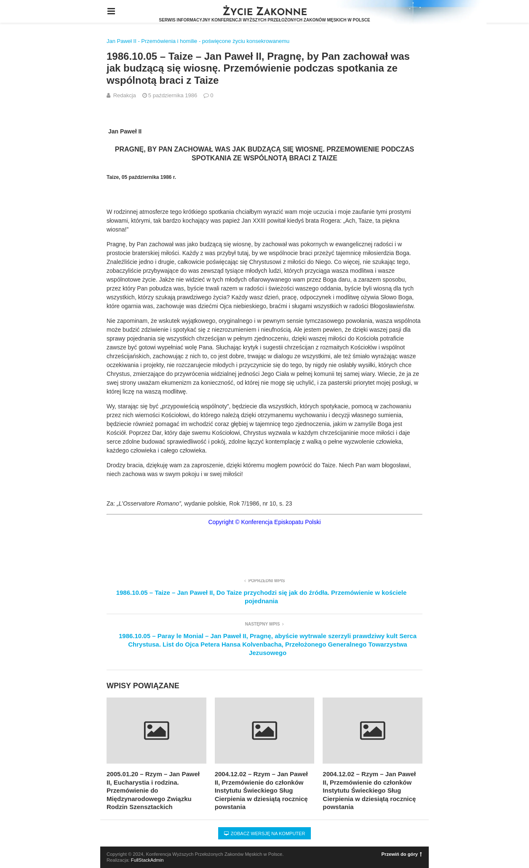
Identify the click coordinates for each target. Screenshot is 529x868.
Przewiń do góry (402, 854)
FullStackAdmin (147, 860)
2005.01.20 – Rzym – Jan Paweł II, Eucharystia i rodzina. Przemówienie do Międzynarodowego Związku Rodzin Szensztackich (153, 790)
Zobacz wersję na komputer (264, 833)
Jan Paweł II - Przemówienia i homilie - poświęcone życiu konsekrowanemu (198, 41)
